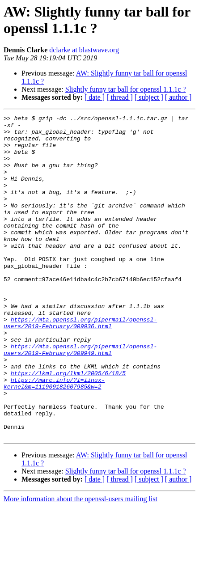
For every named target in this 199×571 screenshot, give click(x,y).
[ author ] (178, 97)
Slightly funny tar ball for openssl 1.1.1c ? (125, 89)
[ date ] (95, 97)
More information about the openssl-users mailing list (80, 563)
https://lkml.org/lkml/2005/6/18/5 (68, 425)
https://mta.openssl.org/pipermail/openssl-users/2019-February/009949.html (80, 397)
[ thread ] (119, 97)
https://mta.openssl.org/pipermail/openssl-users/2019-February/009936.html (80, 365)
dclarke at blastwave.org (84, 50)
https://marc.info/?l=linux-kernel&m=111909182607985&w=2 (54, 437)
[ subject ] (149, 97)
